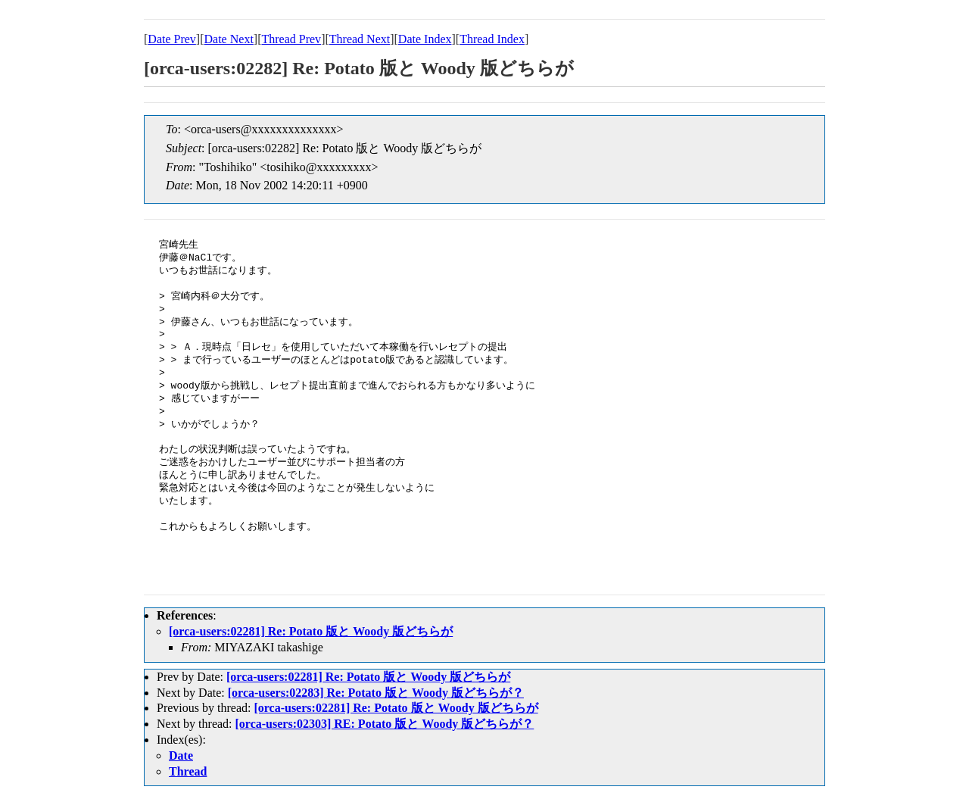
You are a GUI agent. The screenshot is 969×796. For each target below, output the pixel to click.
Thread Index (492, 39)
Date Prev (172, 39)
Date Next (229, 39)
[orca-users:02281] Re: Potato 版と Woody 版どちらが (311, 631)
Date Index (425, 39)
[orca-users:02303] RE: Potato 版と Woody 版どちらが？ (384, 723)
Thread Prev (291, 39)
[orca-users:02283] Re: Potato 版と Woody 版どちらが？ (376, 692)
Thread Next (359, 39)
